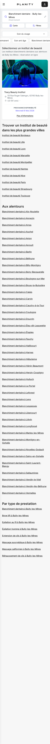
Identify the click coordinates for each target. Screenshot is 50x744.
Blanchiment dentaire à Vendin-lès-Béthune (24, 486)
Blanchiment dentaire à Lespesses (19, 406)
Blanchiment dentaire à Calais (17, 292)
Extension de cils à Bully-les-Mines (20, 535)
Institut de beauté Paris (14, 182)
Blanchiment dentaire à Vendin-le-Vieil (21, 479)
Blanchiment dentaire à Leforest (18, 392)
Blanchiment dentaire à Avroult (17, 245)
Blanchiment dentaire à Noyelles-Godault (23, 449)
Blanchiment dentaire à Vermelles (19, 493)
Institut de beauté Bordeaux (16, 135)
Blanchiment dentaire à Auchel (17, 231)
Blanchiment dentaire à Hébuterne (19, 359)
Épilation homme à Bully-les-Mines (19, 529)
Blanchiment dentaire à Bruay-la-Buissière (23, 285)
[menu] (3, 4)
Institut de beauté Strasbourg (17, 189)
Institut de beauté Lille (13, 142)
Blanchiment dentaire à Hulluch (18, 379)
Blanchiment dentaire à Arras (16, 225)
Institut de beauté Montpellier (17, 162)
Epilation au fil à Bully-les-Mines (18, 522)
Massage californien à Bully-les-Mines (21, 549)
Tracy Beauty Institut (14, 92)
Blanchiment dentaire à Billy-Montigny (21, 265)
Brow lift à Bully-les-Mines (15, 515)
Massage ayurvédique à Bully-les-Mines (22, 542)
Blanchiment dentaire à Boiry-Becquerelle (23, 272)
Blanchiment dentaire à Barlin (17, 251)
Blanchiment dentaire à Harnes (17, 352)
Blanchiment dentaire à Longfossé (19, 426)
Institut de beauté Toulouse (16, 195)
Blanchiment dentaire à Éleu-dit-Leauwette (24, 325)
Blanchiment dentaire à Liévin (17, 419)
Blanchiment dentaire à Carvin (17, 298)
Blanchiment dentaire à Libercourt (19, 412)
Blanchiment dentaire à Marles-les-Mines (23, 433)
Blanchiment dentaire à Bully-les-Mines (22, 508)
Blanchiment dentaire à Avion (17, 238)
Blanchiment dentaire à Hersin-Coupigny (23, 372)
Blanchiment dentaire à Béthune (18, 258)
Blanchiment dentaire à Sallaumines (20, 473)
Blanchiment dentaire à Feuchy (17, 339)
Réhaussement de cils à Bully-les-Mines (22, 555)
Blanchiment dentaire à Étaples (18, 332)
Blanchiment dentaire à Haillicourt (19, 345)
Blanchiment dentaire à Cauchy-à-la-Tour (23, 305)
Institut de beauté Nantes (15, 169)
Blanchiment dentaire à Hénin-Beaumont (22, 365)
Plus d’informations (25, 116)
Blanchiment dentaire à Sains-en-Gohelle (23, 456)
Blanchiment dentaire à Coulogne (19, 312)
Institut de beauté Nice (13, 175)
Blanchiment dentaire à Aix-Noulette (20, 211)
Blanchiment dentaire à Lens (16, 399)
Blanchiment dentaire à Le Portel (18, 386)
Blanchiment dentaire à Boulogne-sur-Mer (23, 278)
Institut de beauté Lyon (14, 148)
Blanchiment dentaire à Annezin (18, 218)
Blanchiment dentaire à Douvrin (18, 319)
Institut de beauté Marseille (16, 155)
